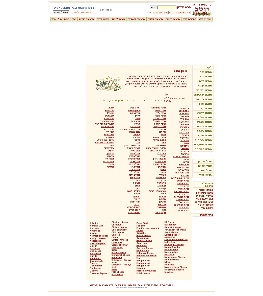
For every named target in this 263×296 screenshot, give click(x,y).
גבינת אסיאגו (183, 183)
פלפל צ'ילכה (134, 175)
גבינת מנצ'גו (183, 202)
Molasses (169, 264)
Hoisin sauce (143, 273)
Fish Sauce (117, 274)
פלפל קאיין (135, 177)
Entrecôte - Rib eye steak (121, 261)
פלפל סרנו (136, 167)
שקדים (111, 150)
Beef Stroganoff (98, 243)
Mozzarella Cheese (174, 269)
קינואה (201, 205)
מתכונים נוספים (203, 149)
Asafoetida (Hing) (99, 236)
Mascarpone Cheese (175, 257)
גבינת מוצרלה (182, 199)
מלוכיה (162, 199)
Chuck (115, 237)
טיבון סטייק (160, 177)
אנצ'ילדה (184, 140)
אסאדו (186, 143)
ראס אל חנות (134, 212)
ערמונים (136, 134)
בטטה (210, 193)
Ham (138, 258)
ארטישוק (185, 154)
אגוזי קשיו (184, 124)
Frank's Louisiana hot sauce (147, 229)
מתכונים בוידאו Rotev (148, 285)
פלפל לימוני (135, 161)
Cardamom (95, 268)
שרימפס (110, 156)
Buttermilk (95, 258)
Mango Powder (172, 247)
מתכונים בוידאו (86, 19)
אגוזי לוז (185, 116)
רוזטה (111, 107)
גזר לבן (162, 132)
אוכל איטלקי (205, 161)
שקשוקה (110, 153)
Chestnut (116, 224)
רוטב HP (110, 113)
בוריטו (186, 162)
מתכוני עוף (206, 72)
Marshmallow (171, 252)
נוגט (164, 210)
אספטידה (184, 146)
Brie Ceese (95, 251)
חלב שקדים (160, 161)
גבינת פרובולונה (158, 107)
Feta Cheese (118, 272)
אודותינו (132, 285)
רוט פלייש (109, 110)
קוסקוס (209, 205)
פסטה (137, 180)
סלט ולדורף (135, 126)
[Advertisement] (131, 43)
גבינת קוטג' (160, 116)
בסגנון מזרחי (205, 174)
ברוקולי (209, 196)
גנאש (163, 134)
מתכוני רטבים (204, 130)
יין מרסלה (161, 185)
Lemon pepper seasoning (171, 236)
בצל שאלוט (183, 170)
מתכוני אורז (205, 103)
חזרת (198, 199)
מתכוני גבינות (204, 126)
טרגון (163, 180)
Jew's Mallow (171, 232)
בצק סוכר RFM (182, 172)
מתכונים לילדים (155, 19)
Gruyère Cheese (144, 248)
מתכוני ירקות (204, 112)
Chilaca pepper (119, 227)
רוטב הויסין (108, 118)
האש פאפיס (160, 145)
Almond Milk (96, 225)
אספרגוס (185, 148)
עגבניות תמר (135, 132)
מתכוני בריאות (173, 19)
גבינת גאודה (183, 189)
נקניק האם (160, 212)
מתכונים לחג (205, 19)
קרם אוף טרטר (133, 207)
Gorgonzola (142, 238)
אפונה (202, 190)
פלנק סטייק (135, 150)
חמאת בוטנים (159, 164)
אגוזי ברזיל (184, 113)
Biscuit (93, 246)
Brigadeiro (95, 253)
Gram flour (141, 243)
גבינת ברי (184, 186)
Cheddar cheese (120, 222)
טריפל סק (161, 183)
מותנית (162, 196)
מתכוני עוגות (205, 85)
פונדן (138, 142)
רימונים (209, 208)
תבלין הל (109, 158)
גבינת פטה (184, 207)
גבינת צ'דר (161, 113)
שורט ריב (110, 137)
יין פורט (162, 188)
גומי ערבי (161, 129)
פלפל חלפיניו (134, 158)
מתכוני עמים (103, 19)
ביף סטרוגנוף (183, 167)
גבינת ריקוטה (159, 126)
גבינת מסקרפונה (181, 205)
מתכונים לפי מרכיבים (207, 184)
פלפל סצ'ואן (134, 164)
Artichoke (95, 231)
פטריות (198, 202)
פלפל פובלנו (135, 169)
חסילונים (162, 167)
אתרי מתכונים (206, 215)
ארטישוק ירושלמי (181, 156)
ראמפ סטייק (135, 210)
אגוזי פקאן (184, 121)
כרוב (210, 202)
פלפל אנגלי (135, 153)
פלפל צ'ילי (135, 172)
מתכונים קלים (189, 19)
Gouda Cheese (144, 240)
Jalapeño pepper (173, 227)
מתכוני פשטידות (203, 94)
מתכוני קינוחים (204, 90)
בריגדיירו (185, 175)
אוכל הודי (206, 170)
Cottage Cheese (120, 240)
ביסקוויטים (201, 193)
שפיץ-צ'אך (109, 148)
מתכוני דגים (205, 81)
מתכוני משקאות (203, 144)
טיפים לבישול (118, 19)
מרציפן (162, 201)
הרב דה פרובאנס (158, 150)
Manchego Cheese (173, 244)
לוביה (163, 193)
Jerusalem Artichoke (175, 230)
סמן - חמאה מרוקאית (130, 129)
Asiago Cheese (98, 238)
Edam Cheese (119, 252)
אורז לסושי (184, 132)
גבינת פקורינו (183, 210)
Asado (93, 233)
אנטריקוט (184, 137)
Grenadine (141, 245)
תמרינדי (110, 167)
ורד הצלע (161, 153)
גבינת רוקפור (160, 124)
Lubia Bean (170, 242)
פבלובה (136, 137)
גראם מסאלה (159, 137)
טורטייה (162, 175)
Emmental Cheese (121, 255)
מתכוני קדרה (204, 108)
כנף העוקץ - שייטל (157, 191)
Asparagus (95, 241)
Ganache (141, 233)
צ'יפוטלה (136, 193)
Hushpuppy (170, 224)
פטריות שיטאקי (133, 148)
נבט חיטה (161, 207)
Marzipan (169, 254)
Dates (114, 250)
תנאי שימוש (120, 285)
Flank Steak (142, 223)
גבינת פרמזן (160, 110)
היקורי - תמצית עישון (156, 148)
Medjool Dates (171, 259)
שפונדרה (110, 145)
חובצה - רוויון (159, 158)
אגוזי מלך (184, 119)
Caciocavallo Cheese (96, 262)
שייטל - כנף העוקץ (105, 140)
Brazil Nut (95, 248)
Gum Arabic (142, 250)
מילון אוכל (56, 19)
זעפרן (163, 156)
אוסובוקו (185, 129)
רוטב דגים (109, 116)
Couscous (117, 242)
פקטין (137, 185)
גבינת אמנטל (183, 180)
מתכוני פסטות (204, 99)
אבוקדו (209, 190)
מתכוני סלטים (204, 117)
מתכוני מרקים (204, 135)
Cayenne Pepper (98, 273)
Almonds (94, 228)
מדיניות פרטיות (106, 285)
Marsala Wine (171, 249)
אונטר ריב (184, 127)
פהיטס (137, 140)
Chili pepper (118, 232)
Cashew (94, 270)
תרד (203, 208)
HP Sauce (169, 222)
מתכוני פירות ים (203, 140)
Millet (167, 262)
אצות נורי (184, 151)
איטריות (185, 135)
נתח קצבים (135, 107)
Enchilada (117, 257)
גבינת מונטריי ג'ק (181, 197)
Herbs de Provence (146, 270)
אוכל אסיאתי (205, 165)
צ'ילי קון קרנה (133, 191)
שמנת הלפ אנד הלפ (104, 142)
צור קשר (94, 285)
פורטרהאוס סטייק (132, 145)
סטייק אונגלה (134, 110)
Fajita (114, 269)
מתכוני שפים (70, 19)
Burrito (93, 256)
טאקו (163, 172)
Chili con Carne (119, 230)
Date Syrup (117, 247)
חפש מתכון (184, 7)
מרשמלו (162, 204)
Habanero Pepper (145, 253)
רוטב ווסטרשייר (107, 121)
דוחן (164, 142)
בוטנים (186, 159)
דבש (211, 199)
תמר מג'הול (108, 161)
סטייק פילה (135, 113)
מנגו (205, 202)
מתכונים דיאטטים (136, 19)
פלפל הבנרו (135, 156)
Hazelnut (140, 268)
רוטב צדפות (108, 129)
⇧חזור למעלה (166, 285)
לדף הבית (206, 67)
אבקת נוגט (184, 111)
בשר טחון (200, 196)
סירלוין (137, 124)
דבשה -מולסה (159, 140)
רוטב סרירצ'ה (107, 126)
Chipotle (116, 235)
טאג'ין (163, 169)
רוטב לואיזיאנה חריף (104, 124)
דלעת (204, 199)
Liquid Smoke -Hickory (176, 239)
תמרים (111, 164)
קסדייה (137, 204)
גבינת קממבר (159, 118)
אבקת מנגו (184, 108)
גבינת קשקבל (159, 121)
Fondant (140, 225)
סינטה (137, 118)
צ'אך (138, 188)
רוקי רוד (110, 132)
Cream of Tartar (120, 245)
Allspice (94, 223)
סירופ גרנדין (135, 121)
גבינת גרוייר (183, 194)
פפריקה (136, 183)
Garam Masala (143, 235)
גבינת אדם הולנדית (180, 178)
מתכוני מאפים (204, 121)
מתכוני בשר (205, 76)
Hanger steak (143, 260)
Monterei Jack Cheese (175, 267)
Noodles (168, 272)
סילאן (137, 116)
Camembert (96, 265)
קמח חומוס (135, 201)
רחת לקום (109, 134)
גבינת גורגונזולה (181, 191)
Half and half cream (146, 255)
